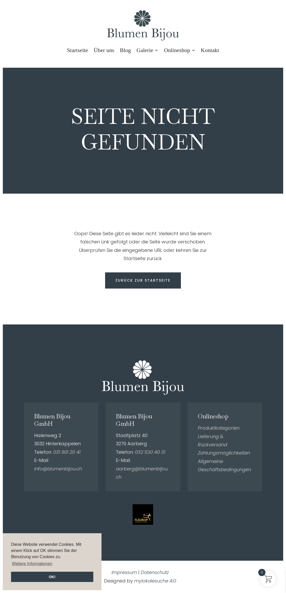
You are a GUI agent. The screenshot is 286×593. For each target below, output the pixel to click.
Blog (125, 50)
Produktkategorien (218, 428)
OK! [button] (52, 577)
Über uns (104, 50)
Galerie (144, 50)
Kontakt (210, 50)
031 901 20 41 (66, 452)
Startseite (77, 50)
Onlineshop (177, 50)
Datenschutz (155, 572)
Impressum (124, 572)
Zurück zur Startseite (142, 280)
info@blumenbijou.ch (58, 469)
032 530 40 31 (150, 452)
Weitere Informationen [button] (32, 563)
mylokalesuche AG (155, 581)
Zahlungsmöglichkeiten (224, 453)
